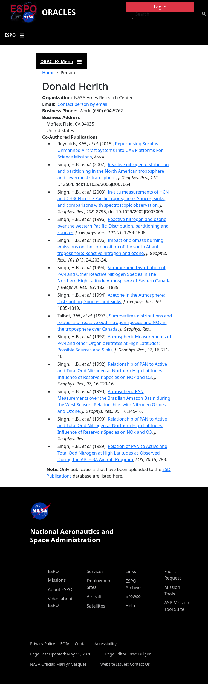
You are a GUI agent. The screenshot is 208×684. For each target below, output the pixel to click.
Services (95, 571)
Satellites (96, 606)
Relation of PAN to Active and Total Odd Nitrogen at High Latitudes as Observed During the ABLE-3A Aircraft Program (112, 452)
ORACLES (59, 12)
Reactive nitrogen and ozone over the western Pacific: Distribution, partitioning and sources (113, 225)
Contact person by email (82, 104)
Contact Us (140, 664)
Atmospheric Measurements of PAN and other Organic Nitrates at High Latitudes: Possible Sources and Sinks (114, 343)
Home (48, 73)
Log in (160, 7)
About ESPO (60, 589)
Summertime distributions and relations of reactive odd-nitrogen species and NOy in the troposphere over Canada (114, 322)
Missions (57, 580)
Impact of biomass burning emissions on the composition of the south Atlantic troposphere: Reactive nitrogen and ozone (110, 246)
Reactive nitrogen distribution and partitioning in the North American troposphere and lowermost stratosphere (113, 171)
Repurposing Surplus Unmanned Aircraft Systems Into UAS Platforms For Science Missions (110, 150)
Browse (133, 596)
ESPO (53, 571)
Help (130, 606)
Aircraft (94, 597)
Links (131, 571)
